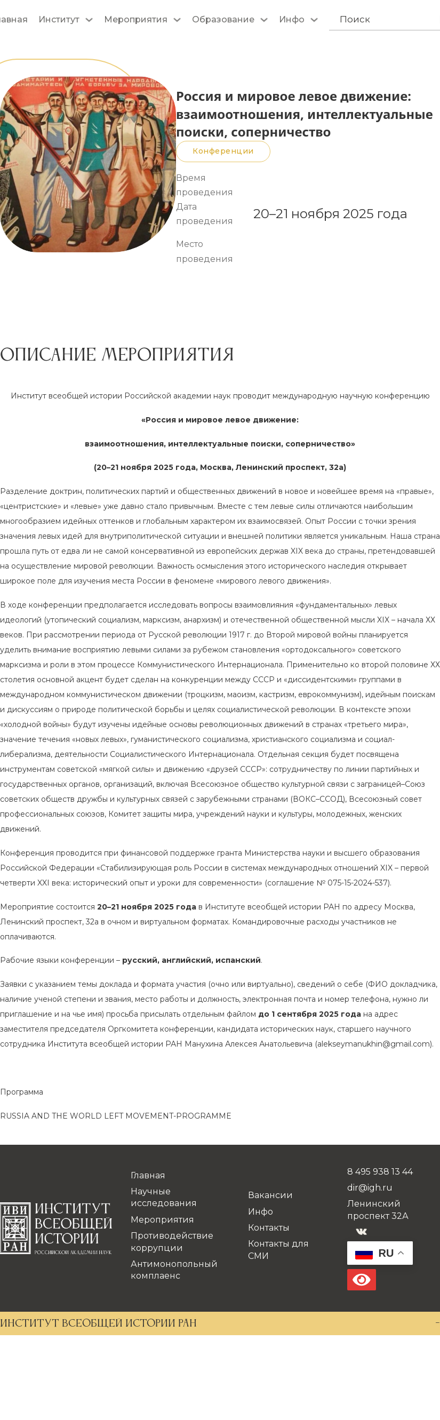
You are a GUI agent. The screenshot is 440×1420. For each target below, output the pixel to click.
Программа (21, 1092)
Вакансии (270, 1195)
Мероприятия (135, 19)
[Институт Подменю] (89, 19)
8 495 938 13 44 (380, 1172)
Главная (148, 1175)
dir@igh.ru (370, 1188)
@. (373, 1044)
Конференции (223, 151)
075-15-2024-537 (357, 883)
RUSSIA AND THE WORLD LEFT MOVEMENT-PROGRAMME (115, 1116)
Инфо (292, 19)
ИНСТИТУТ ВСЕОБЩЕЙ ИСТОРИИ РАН (98, 1324)
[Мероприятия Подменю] (177, 19)
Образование (223, 19)
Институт (58, 19)
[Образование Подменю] (264, 19)
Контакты (269, 1228)
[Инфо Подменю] (314, 19)
